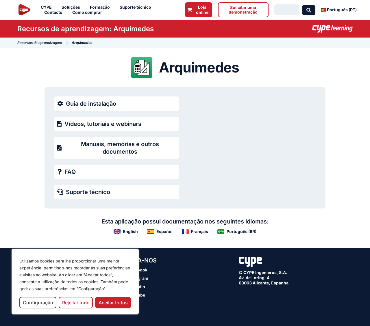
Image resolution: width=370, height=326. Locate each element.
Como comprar (88, 12)
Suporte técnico (137, 7)
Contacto (54, 12)
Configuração (38, 302)
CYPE (48, 7)
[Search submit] (308, 10)
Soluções (72, 7)
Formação (101, 7)
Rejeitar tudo (76, 302)
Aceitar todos (113, 302)
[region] (75, 282)
